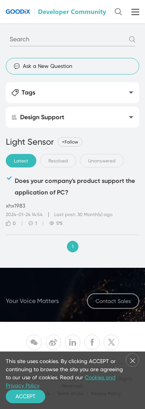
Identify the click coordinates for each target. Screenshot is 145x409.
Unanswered (102, 161)
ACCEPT (25, 396)
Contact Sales (113, 303)
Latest (21, 161)
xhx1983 (15, 206)
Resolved (58, 161)
